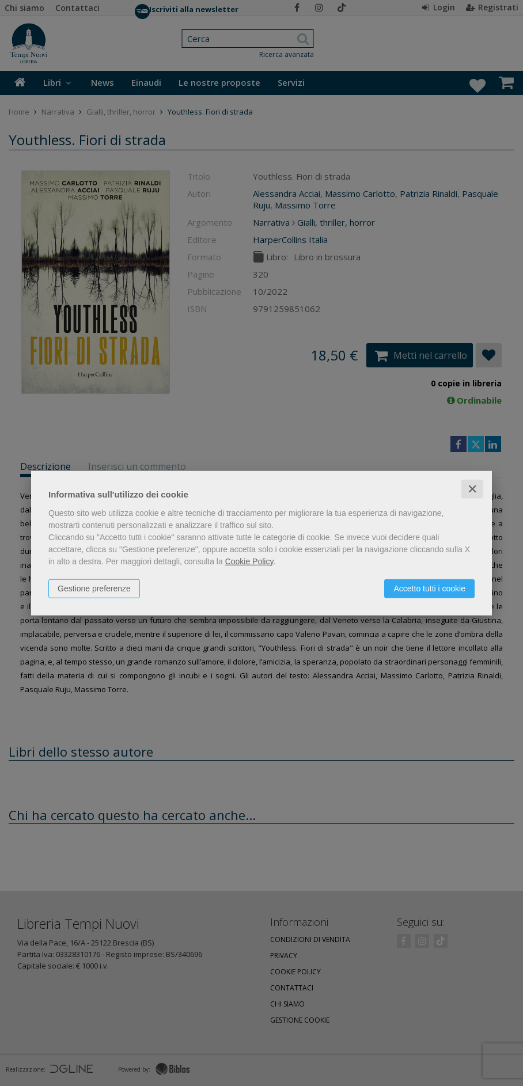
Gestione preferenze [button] (94, 588)
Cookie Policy (249, 560)
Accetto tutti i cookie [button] (429, 588)
